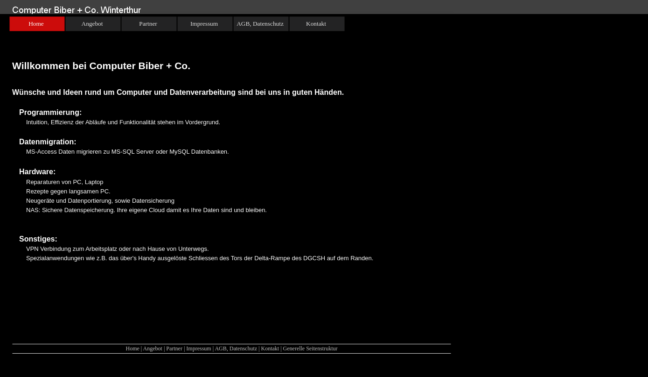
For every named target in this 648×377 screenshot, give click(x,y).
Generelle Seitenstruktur (310, 348)
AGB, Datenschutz (236, 348)
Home (132, 348)
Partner (174, 348)
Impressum (198, 348)
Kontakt (270, 348)
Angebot (152, 348)
